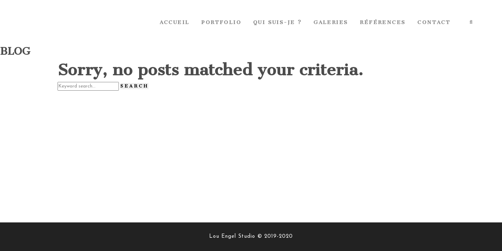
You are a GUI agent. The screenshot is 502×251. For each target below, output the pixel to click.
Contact (433, 22)
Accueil (175, 22)
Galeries (330, 22)
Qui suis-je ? (277, 22)
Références (382, 22)
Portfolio (221, 22)
